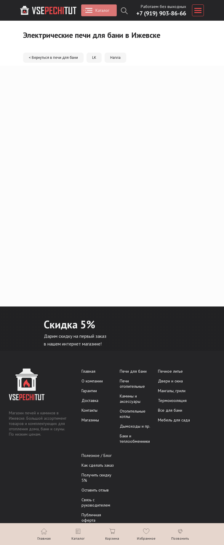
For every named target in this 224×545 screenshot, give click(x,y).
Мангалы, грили (171, 390)
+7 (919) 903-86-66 (161, 13)
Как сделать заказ (97, 465)
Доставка (89, 400)
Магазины (90, 420)
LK (94, 58)
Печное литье (170, 371)
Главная (88, 371)
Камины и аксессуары (130, 398)
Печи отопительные (132, 383)
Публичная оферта (91, 517)
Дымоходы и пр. (135, 426)
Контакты (89, 410)
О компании (92, 381)
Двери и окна (170, 381)
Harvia (115, 58)
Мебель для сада (174, 420)
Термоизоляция (172, 400)
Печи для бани (133, 371)
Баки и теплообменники (135, 438)
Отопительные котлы (132, 413)
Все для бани (170, 410)
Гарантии (89, 390)
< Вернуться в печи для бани (53, 58)
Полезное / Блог (96, 455)
